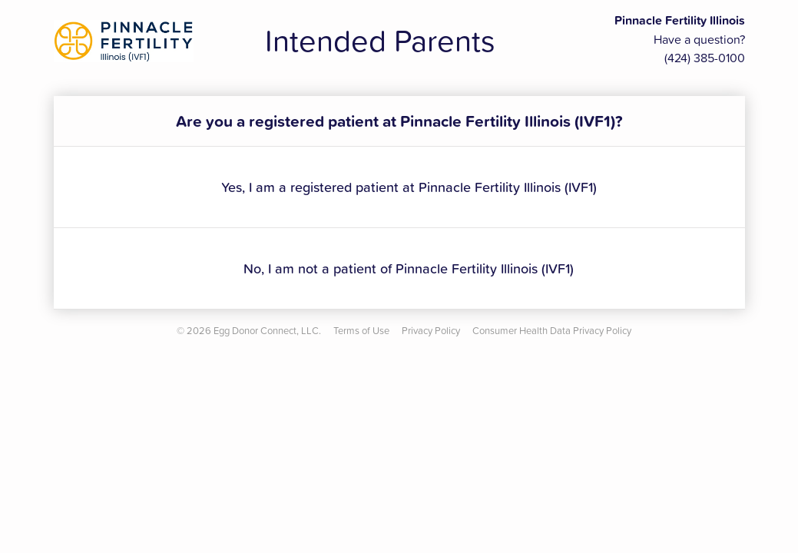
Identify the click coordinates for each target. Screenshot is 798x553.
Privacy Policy (431, 330)
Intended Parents (380, 39)
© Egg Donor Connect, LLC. (249, 330)
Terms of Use (361, 330)
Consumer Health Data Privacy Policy (551, 330)
